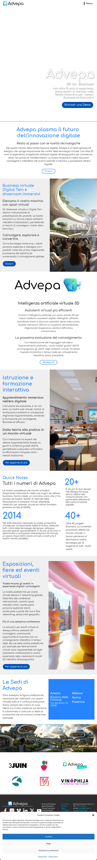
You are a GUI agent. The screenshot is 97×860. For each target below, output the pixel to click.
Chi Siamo (65, 804)
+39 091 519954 (81, 806)
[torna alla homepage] (18, 803)
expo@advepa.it (85, 808)
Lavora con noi (80, 810)
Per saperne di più (16, 462)
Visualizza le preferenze (49, 850)
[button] (93, 815)
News (63, 808)
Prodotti (64, 806)
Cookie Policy (42, 856)
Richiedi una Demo (77, 104)
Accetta (48, 836)
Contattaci (65, 810)
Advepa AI (49, 362)
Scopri (49, 171)
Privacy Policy (53, 856)
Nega (48, 843)
